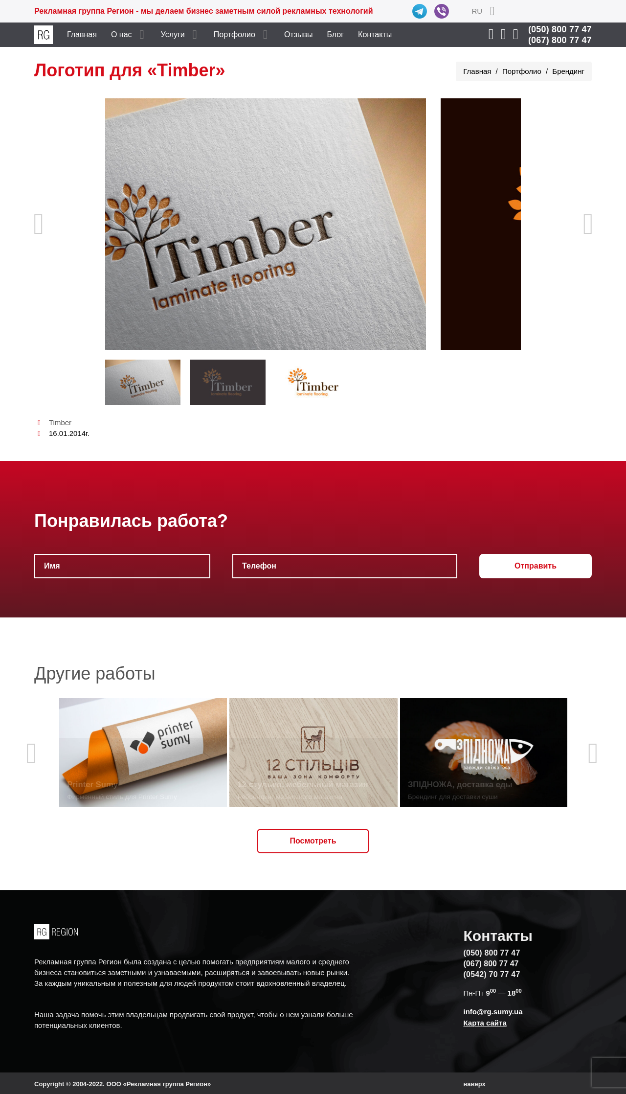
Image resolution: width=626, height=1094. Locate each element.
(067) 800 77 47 (560, 40)
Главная (82, 34)
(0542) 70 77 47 (492, 974)
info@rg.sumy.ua (493, 1011)
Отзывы (298, 34)
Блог (335, 34)
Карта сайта (485, 1023)
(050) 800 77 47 (560, 29)
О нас (121, 34)
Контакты (375, 34)
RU (476, 11)
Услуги (173, 34)
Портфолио (234, 34)
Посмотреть (313, 841)
